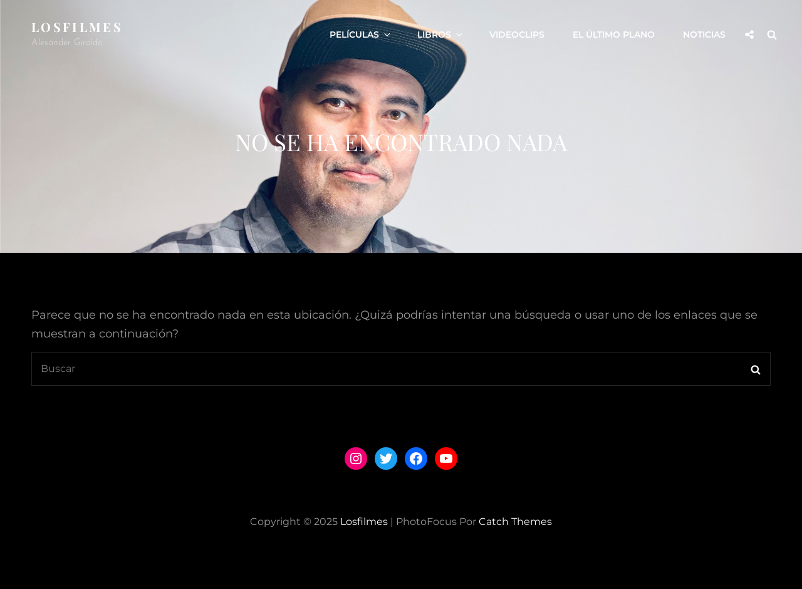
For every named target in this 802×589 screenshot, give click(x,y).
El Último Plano (614, 34)
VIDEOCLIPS (516, 34)
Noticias (704, 34)
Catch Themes (515, 522)
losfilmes (77, 26)
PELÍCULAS (361, 34)
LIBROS (440, 34)
